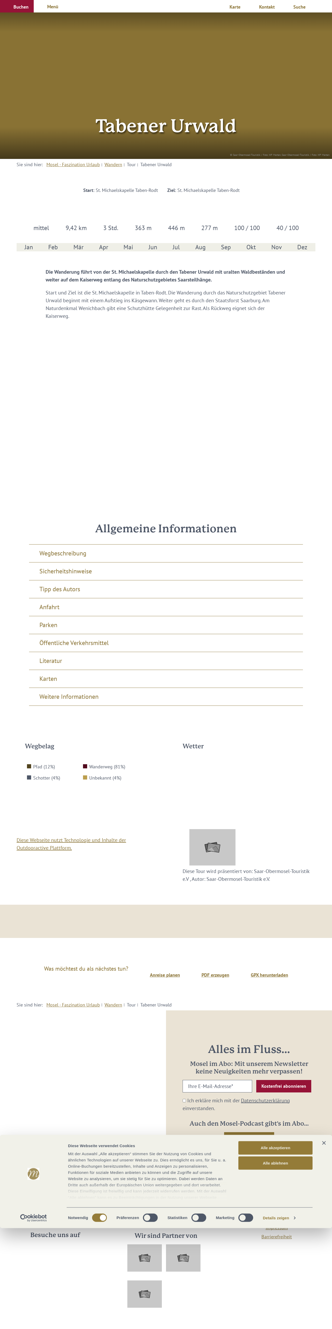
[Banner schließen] (324, 1244)
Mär (78, 247)
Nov (276, 247)
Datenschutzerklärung (265, 1100)
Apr (103, 247)
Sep (226, 247)
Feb (53, 247)
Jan (29, 247)
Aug (200, 247)
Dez (302, 247)
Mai (128, 247)
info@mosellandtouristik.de (166, 1211)
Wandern (113, 164)
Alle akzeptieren (275, 1249)
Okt (251, 247)
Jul (176, 247)
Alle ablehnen (275, 1264)
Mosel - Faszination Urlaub (73, 164)
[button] (17, 6)
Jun (153, 247)
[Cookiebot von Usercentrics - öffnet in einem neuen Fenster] (33, 1319)
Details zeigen (276, 1319)
